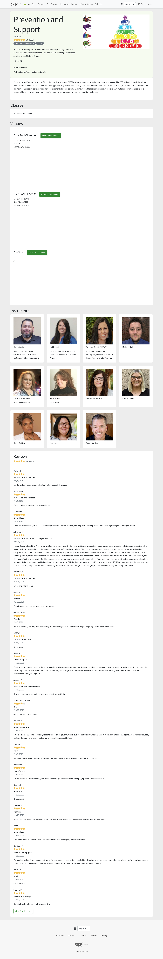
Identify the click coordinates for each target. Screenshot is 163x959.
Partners (72, 935)
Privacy (104, 935)
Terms (94, 935)
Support (74, 4)
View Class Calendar (50, 135)
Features (60, 935)
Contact (83, 935)
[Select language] (130, 4)
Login (149, 4)
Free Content (52, 4)
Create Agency (86, 4)
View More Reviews (23, 911)
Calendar (99, 4)
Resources (64, 4)
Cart (141, 4)
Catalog (41, 4)
